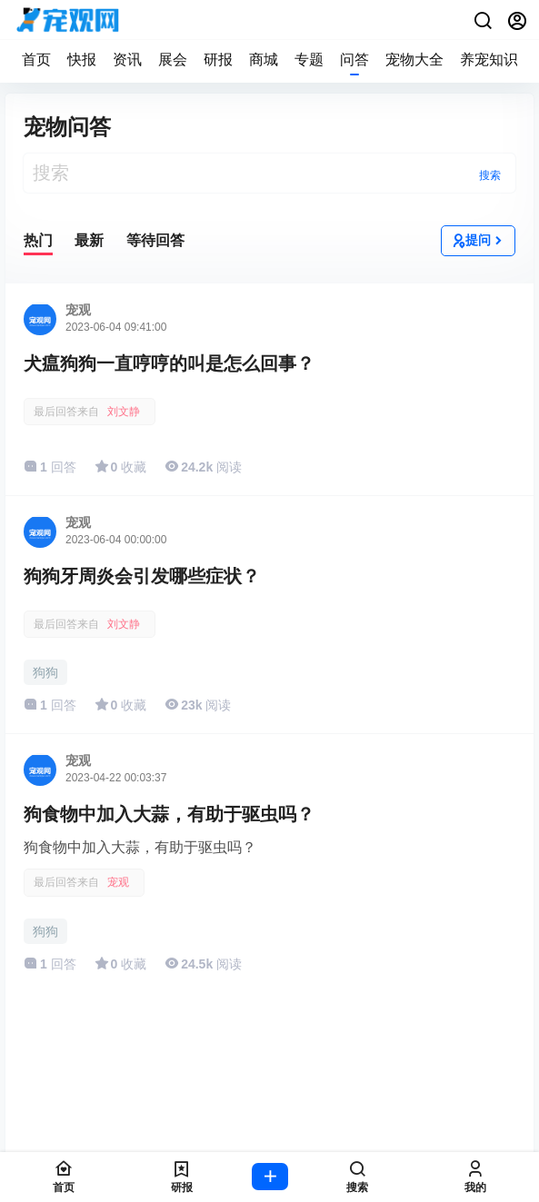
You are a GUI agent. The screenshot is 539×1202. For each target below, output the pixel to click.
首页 (36, 59)
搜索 (490, 175)
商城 (263, 59)
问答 (354, 59)
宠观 (118, 882)
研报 (218, 59)
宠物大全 (414, 59)
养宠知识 (489, 59)
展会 (172, 59)
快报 (81, 59)
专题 (309, 59)
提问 (478, 241)
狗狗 (45, 672)
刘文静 (123, 411)
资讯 (127, 59)
